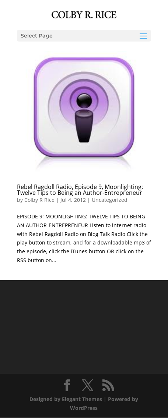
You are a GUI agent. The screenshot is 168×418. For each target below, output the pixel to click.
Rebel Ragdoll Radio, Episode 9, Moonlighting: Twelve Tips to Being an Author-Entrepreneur (80, 190)
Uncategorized (109, 199)
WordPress (84, 407)
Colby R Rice (39, 199)
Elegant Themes (82, 399)
